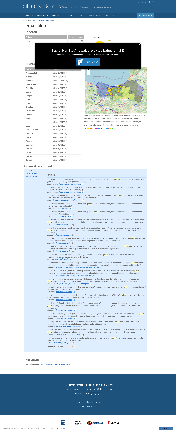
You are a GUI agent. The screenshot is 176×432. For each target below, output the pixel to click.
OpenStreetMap (139, 113)
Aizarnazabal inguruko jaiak (70, 184)
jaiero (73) (33, 173)
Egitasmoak (145, 15)
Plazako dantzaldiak (63, 224)
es (133, 2)
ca (142, 2)
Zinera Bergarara (62, 208)
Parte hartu (76, 402)
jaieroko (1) (33, 176)
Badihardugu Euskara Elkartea (99, 384)
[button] (88, 69)
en (139, 2)
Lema (47, 20)
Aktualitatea (95, 15)
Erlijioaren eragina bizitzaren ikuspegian (73, 284)
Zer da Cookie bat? (66, 429)
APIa (83, 402)
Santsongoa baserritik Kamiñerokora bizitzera (73, 275)
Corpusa (55, 15)
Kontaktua (95, 394)
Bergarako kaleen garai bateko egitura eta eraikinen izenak (78, 267)
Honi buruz (110, 15)
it (145, 2)
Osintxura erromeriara (64, 310)
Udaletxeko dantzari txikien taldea (68, 335)
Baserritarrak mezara (64, 292)
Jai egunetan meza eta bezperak (68, 200)
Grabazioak (42, 15)
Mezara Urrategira (62, 259)
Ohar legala (89, 402)
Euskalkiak (68, 15)
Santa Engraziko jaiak (62, 343)
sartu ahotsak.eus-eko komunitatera (55, 364)
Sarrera (29, 15)
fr (136, 2)
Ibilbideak (81, 15)
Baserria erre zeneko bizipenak (68, 326)
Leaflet (132, 113)
